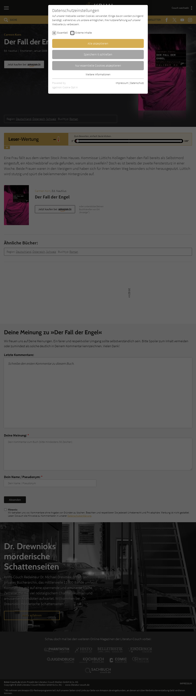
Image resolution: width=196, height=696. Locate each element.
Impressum (122, 83)
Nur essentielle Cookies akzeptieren (98, 65)
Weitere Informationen (98, 74)
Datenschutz (137, 83)
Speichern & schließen (98, 54)
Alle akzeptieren (98, 43)
